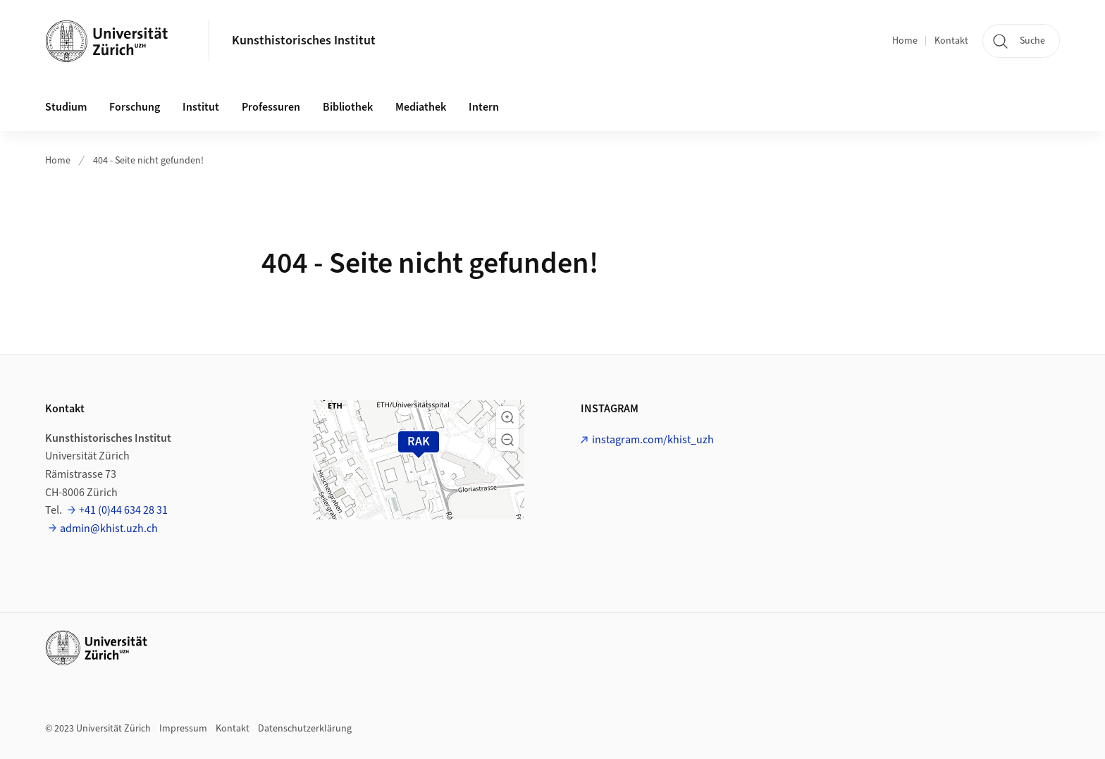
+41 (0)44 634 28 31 (123, 510)
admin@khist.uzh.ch (109, 528)
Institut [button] (201, 107)
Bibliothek (348, 107)
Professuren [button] (271, 107)
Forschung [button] (134, 107)
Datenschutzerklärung (305, 729)
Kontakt (951, 41)
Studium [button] (66, 107)
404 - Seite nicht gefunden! (148, 161)
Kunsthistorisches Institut (304, 40)
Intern (484, 107)
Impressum (183, 729)
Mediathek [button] (420, 107)
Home (905, 41)
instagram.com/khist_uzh (653, 440)
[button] (507, 417)
